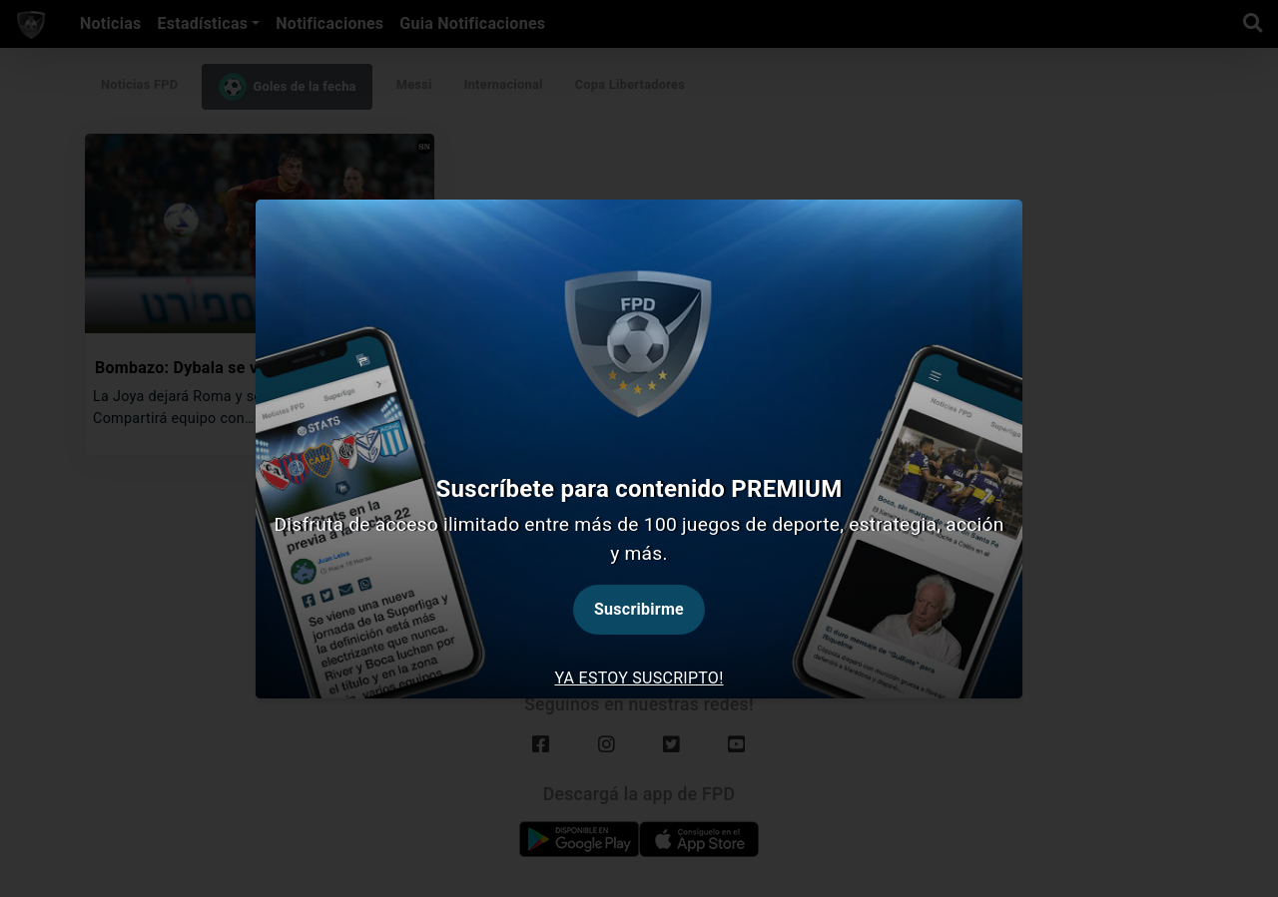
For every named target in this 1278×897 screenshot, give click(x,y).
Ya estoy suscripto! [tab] (638, 678)
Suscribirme (639, 609)
